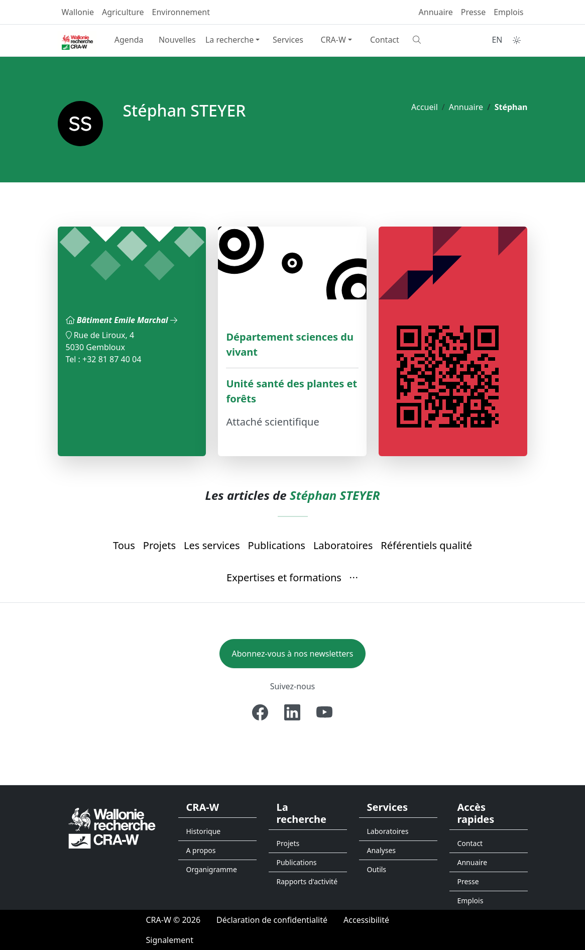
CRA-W (332, 39)
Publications (276, 545)
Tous (124, 545)
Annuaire (436, 12)
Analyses (381, 850)
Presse (473, 12)
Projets (159, 545)
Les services (212, 545)
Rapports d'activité (307, 881)
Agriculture (123, 12)
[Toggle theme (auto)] (516, 40)
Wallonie (78, 12)
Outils (377, 869)
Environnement (181, 12)
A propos (201, 850)
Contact (384, 39)
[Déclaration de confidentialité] (271, 920)
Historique (203, 831)
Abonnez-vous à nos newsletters (293, 653)
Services (288, 39)
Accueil (424, 107)
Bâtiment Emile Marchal (127, 320)
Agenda (129, 39)
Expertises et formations (283, 577)
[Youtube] (324, 712)
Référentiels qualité (426, 545)
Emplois (508, 12)
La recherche (229, 39)
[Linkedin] (292, 712)
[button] (354, 578)
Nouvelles (177, 39)
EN (497, 39)
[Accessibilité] (366, 920)
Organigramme (211, 869)
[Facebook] (260, 712)
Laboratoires (343, 545)
